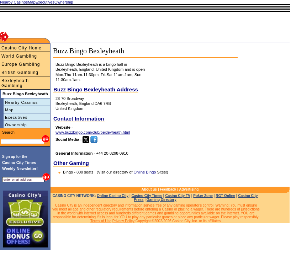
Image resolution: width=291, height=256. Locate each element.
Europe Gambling (20, 64)
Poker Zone (202, 196)
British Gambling (19, 72)
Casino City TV (177, 196)
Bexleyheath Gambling (15, 83)
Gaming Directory (161, 200)
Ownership (16, 125)
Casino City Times (147, 196)
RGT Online (225, 196)
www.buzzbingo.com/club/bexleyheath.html (92, 132)
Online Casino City (112, 196)
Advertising (189, 189)
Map (9, 110)
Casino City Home (21, 48)
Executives (16, 117)
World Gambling (19, 56)
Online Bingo (145, 172)
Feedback (168, 189)
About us (149, 189)
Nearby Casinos (21, 102)
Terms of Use (100, 221)
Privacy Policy (123, 221)
